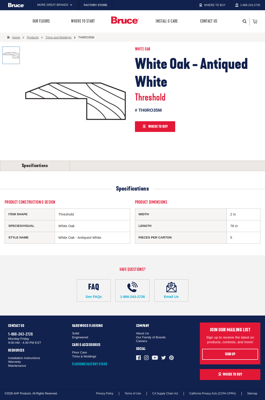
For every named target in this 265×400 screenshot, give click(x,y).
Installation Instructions (24, 358)
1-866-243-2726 (132, 290)
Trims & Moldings (84, 356)
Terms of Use (133, 393)
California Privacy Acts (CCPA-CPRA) (212, 393)
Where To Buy (230, 374)
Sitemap (252, 393)
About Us (142, 333)
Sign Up (230, 354)
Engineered (80, 337)
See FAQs (93, 290)
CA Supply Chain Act (165, 393)
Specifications (35, 166)
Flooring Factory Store (89, 364)
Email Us (171, 290)
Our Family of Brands (151, 337)
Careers (141, 341)
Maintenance (17, 365)
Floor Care (79, 352)
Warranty (14, 361)
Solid (75, 333)
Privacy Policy (105, 393)
